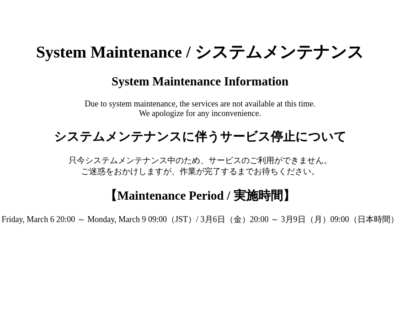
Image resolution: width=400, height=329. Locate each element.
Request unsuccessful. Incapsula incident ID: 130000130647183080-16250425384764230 (200, 164)
